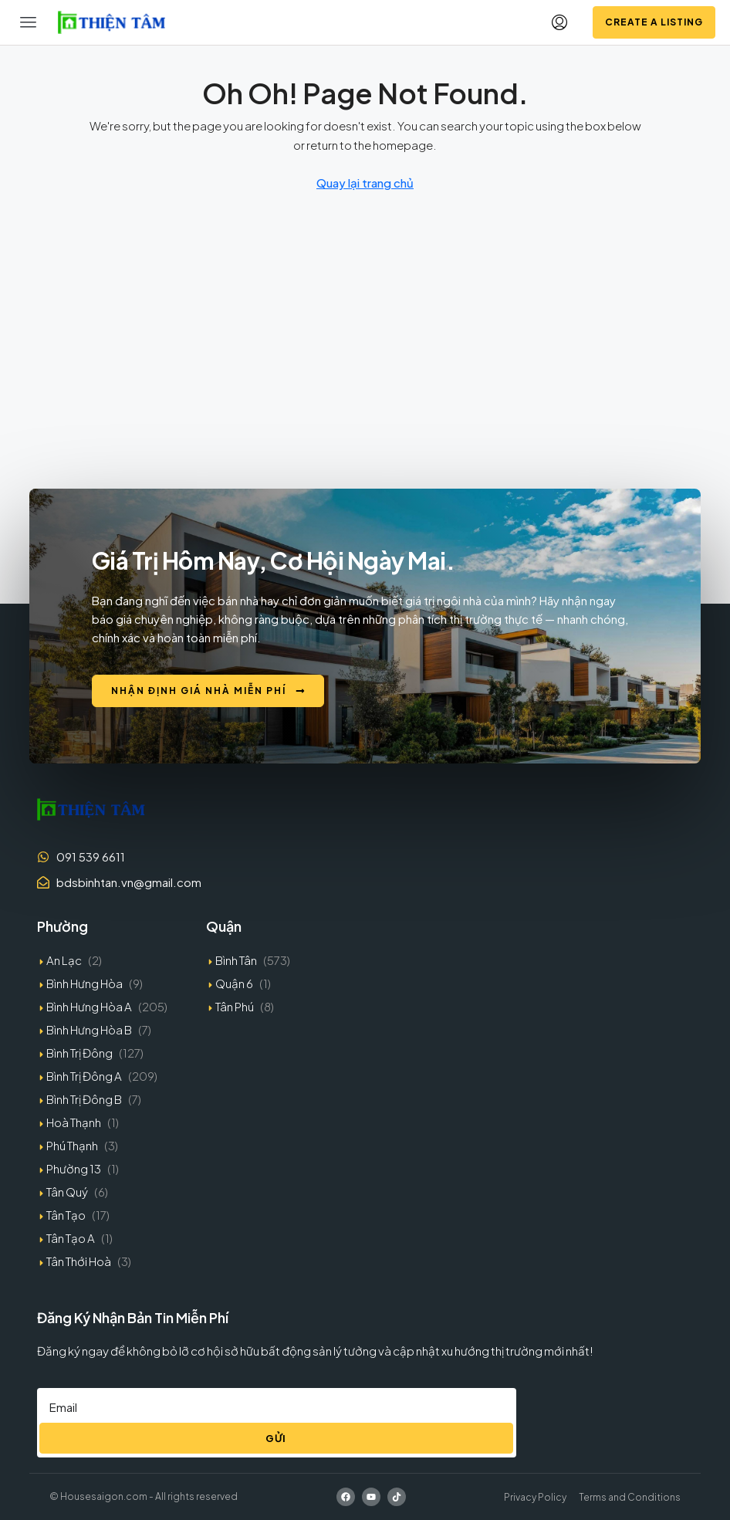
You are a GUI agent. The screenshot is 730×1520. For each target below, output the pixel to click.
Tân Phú (234, 1006)
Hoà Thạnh (73, 1122)
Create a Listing (654, 22)
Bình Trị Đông (79, 1052)
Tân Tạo (66, 1214)
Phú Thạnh (72, 1145)
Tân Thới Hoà (78, 1261)
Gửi (275, 1438)
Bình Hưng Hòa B (89, 1029)
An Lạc (64, 960)
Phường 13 (73, 1168)
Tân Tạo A (70, 1238)
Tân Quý (67, 1191)
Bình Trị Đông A (84, 1075)
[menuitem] (559, 22)
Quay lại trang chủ (365, 182)
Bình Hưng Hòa (84, 983)
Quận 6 (234, 983)
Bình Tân (236, 960)
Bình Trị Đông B (84, 1099)
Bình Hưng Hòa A (89, 1006)
